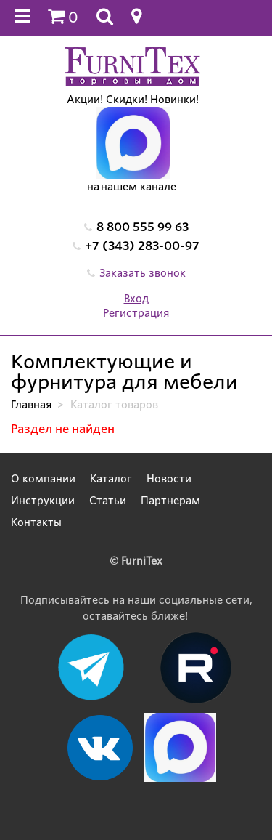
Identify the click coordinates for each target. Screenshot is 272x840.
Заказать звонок (142, 273)
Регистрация (136, 313)
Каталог (111, 479)
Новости (169, 479)
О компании (43, 479)
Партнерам (170, 500)
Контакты (36, 522)
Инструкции (43, 500)
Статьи (107, 500)
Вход (136, 298)
